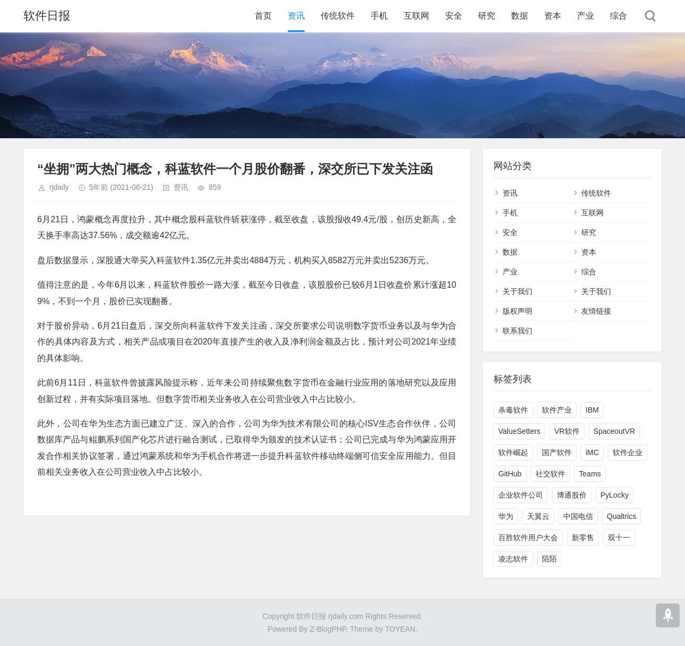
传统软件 (338, 15)
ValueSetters (519, 431)
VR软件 (566, 431)
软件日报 (46, 15)
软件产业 (557, 410)
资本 (552, 15)
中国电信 (578, 516)
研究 (486, 15)
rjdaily (59, 187)
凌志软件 (513, 559)
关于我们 (517, 291)
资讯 (296, 15)
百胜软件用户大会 (528, 537)
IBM (592, 410)
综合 (618, 15)
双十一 (619, 537)
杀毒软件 (513, 410)
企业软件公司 (520, 495)
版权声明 (517, 311)
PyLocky (614, 495)
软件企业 (627, 452)
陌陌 (549, 559)
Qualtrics (621, 516)
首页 (263, 15)
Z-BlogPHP (328, 629)
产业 (585, 15)
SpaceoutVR (615, 431)
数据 (519, 15)
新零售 (583, 537)
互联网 (416, 15)
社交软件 (550, 473)
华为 (505, 516)
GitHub (510, 473)
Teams (590, 473)
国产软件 (557, 452)
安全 (453, 15)
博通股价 (572, 495)
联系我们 (517, 330)
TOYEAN (400, 629)
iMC (592, 452)
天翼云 (538, 516)
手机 (379, 15)
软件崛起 (513, 452)
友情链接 (596, 311)
